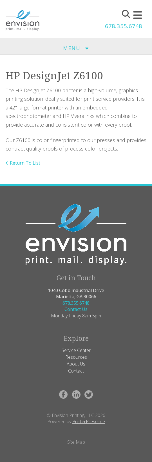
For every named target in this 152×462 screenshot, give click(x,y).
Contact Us (76, 309)
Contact (76, 371)
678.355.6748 (123, 26)
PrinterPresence (88, 421)
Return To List (25, 163)
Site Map (76, 442)
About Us (76, 364)
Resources (76, 357)
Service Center (76, 350)
